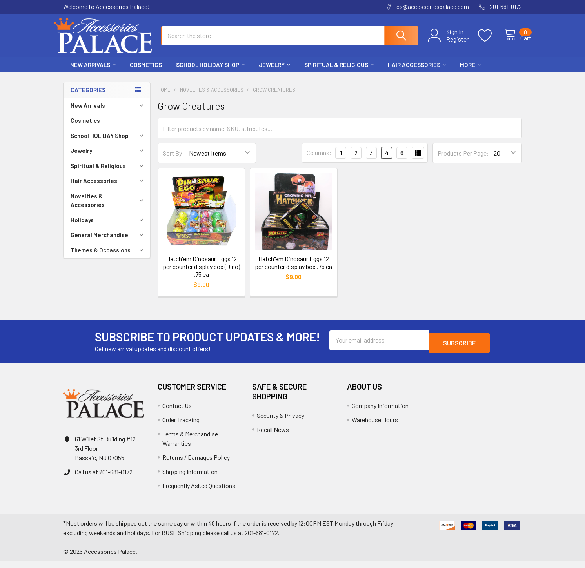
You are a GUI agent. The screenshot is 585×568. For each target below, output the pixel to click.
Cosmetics (146, 71)
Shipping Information (190, 478)
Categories (88, 96)
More (470, 71)
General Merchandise (108, 241)
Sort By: (173, 160)
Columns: (319, 159)
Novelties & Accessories (108, 208)
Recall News (273, 436)
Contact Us (177, 412)
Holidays (108, 226)
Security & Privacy (280, 422)
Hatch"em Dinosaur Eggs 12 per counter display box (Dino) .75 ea (201, 273)
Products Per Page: (463, 160)
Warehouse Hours (375, 426)
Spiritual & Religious (339, 71)
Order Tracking (181, 426)
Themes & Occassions (108, 257)
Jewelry (274, 71)
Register (449, 43)
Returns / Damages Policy (196, 464)
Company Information (380, 412)
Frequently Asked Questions (198, 492)
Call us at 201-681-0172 (104, 479)
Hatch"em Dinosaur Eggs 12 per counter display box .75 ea (293, 269)
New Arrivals (93, 71)
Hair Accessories (417, 71)
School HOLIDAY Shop (210, 71)
